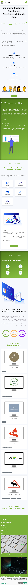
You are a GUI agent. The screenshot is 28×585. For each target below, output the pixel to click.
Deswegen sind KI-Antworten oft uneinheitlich (11, 576)
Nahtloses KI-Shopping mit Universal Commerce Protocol (13, 554)
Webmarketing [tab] (20, 184)
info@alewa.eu (4, 532)
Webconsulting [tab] (20, 193)
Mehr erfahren (14, 246)
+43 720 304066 (4, 530)
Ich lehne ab (20, 583)
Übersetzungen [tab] (7, 202)
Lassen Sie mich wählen (5, 583)
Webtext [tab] (7, 184)
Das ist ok (25, 583)
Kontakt (14, 96)
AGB (2, 524)
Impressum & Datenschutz (6, 522)
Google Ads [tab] (7, 193)
